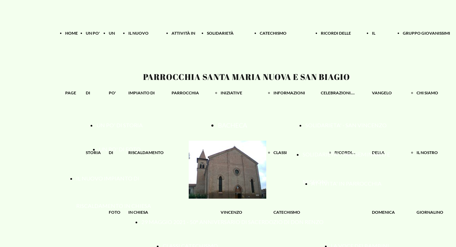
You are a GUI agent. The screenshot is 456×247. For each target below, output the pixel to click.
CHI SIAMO (427, 92)
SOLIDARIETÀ (220, 33)
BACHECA (232, 125)
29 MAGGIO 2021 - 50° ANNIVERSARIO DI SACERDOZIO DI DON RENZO (232, 222)
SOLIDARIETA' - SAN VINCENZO (346, 125)
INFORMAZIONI (289, 92)
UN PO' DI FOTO (120, 149)
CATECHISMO (273, 33)
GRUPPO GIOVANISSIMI (426, 33)
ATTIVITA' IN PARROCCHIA (346, 183)
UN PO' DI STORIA (119, 125)
